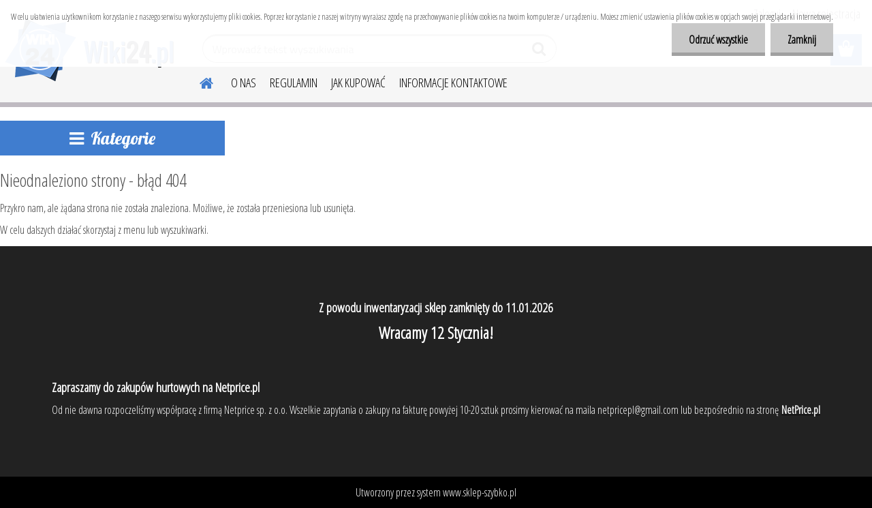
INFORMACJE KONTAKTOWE (453, 82)
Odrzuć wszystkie (718, 39)
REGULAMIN (293, 82)
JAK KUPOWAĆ (358, 82)
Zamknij (802, 39)
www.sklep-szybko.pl (479, 492)
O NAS (243, 82)
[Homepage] (198, 81)
